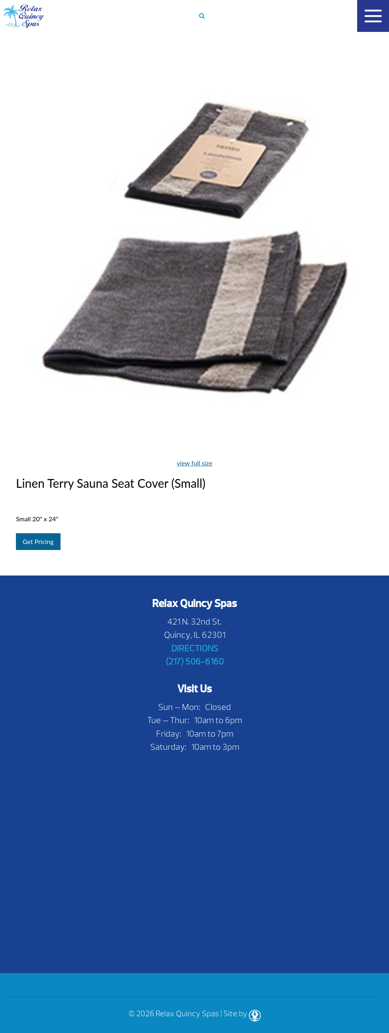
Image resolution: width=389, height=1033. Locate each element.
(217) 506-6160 (195, 661)
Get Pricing (38, 541)
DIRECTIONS (194, 648)
